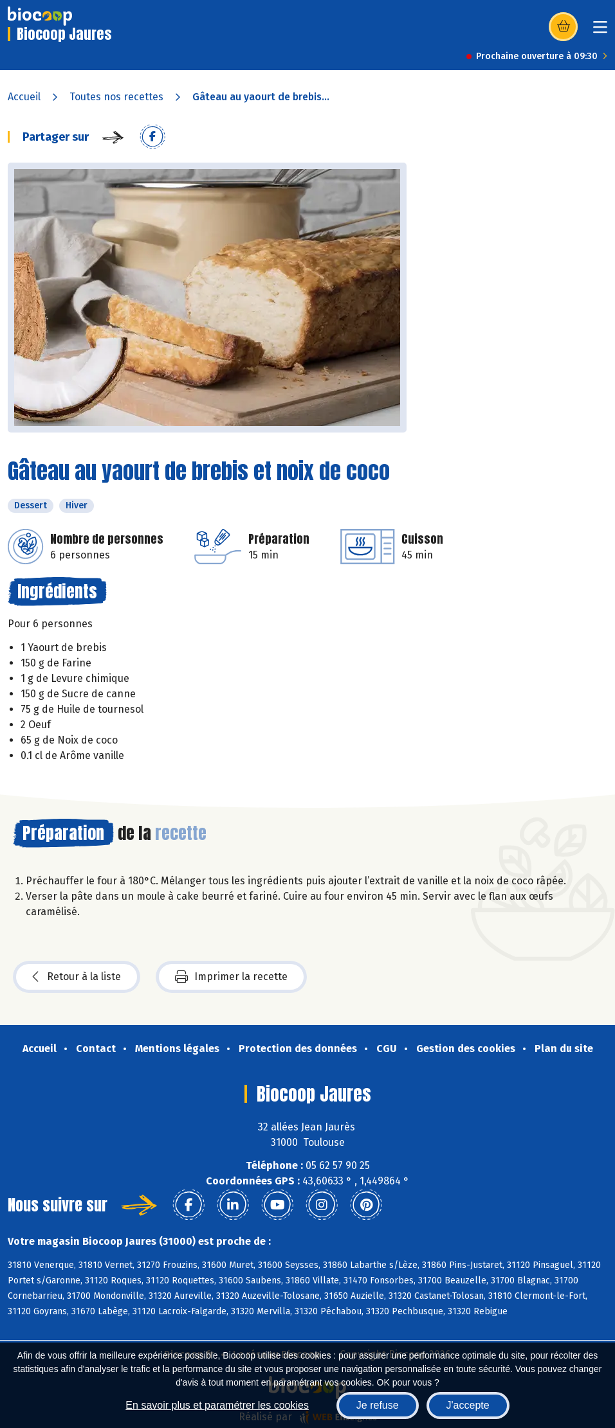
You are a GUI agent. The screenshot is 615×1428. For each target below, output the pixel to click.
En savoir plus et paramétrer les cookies (217, 1405)
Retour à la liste (76, 976)
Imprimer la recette (231, 976)
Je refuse (377, 1405)
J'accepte (468, 1405)
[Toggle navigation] (600, 31)
